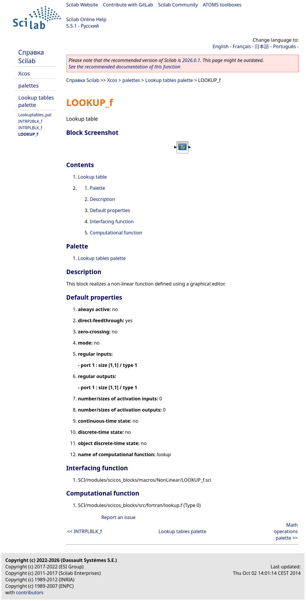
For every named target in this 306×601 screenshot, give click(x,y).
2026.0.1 (191, 60)
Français (242, 46)
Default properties (110, 210)
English (221, 46)
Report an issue (118, 517)
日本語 (262, 46)
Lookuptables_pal (34, 114)
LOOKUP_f (28, 134)
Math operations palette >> (286, 531)
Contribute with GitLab (128, 4)
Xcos (24, 73)
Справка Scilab (31, 56)
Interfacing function (112, 221)
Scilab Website (82, 4)
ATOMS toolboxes (222, 4)
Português (284, 46)
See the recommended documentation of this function (124, 66)
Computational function (116, 232)
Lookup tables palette (169, 80)
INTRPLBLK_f (30, 127)
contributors (30, 592)
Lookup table (92, 177)
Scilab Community (178, 4)
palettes (28, 85)
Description (102, 199)
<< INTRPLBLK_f (84, 531)
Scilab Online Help (86, 19)
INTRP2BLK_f (30, 121)
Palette (97, 188)
